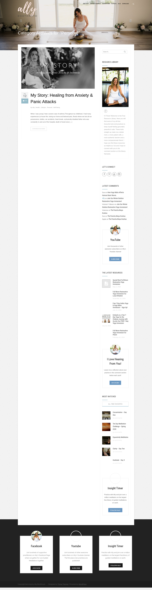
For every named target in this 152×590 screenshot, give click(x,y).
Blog (119, 5)
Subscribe (115, 261)
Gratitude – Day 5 (119, 462)
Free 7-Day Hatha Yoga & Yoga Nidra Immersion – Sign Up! (120, 308)
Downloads (125, 5)
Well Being (56, 110)
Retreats (114, 5)
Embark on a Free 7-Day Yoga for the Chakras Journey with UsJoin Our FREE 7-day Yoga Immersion (120, 321)
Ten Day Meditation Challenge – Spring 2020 (119, 429)
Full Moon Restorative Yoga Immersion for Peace (120, 335)
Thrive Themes (63, 587)
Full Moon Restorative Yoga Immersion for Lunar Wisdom (120, 296)
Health (38, 110)
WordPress (83, 587)
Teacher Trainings (95, 5)
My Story (115, 385)
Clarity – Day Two (119, 451)
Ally (33, 110)
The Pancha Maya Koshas (116, 218)
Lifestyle (43, 110)
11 (25, 103)
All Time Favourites (115, 406)
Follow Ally (115, 512)
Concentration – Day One (120, 416)
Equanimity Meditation (120, 440)
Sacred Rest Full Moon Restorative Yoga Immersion (120, 284)
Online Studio (106, 5)
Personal (50, 110)
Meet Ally (86, 5)
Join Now (36, 570)
